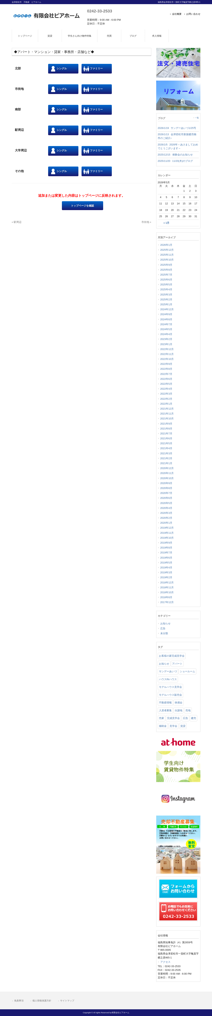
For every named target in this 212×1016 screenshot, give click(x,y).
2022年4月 (166, 388)
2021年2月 (166, 458)
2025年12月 (167, 249)
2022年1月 (166, 403)
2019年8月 (166, 547)
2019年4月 (166, 567)
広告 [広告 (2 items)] (185, 718)
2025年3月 (166, 294)
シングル (58, 69)
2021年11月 (167, 413)
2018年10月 (167, 592)
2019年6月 (166, 557)
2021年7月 (166, 433)
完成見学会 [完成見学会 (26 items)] (173, 718)
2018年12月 (167, 582)
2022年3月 (166, 393)
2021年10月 (167, 418)
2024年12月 (167, 309)
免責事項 (19, 1000)
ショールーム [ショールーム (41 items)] (187, 671)
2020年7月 (166, 493)
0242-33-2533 (99, 11)
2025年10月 (167, 259)
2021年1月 (166, 463)
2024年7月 (166, 324)
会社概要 (177, 14)
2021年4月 (166, 448)
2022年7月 (166, 374)
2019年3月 (166, 572)
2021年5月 (166, 443)
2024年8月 (166, 319)
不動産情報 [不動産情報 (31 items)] (165, 702)
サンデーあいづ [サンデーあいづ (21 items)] (168, 671)
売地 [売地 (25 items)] (188, 710)
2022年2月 (166, 398)
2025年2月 (166, 299)
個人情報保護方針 (41, 1000)
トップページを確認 (82, 205)
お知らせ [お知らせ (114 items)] (164, 663)
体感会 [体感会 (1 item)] (178, 702)
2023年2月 (166, 339)
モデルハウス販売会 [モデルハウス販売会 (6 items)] (170, 694)
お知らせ (165, 623)
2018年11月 (167, 587)
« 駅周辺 (17, 222)
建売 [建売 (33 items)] (193, 718)
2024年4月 (166, 334)
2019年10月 (167, 537)
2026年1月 (166, 244)
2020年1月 (166, 522)
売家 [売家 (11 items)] (161, 718)
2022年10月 (167, 359)
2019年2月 (166, 577)
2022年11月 (167, 354)
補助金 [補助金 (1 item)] (163, 726)
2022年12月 (167, 349)
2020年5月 (166, 503)
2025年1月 (166, 304)
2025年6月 (166, 279)
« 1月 (166, 223)
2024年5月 (166, 329)
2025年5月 (166, 284)
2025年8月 (166, 269)
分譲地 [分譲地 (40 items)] (178, 710)
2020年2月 (166, 517)
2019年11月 (167, 532)
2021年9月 (166, 423)
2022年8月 (166, 368)
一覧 (197, 118)
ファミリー (93, 69)
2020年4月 (166, 508)
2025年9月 (166, 264)
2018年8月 (166, 597)
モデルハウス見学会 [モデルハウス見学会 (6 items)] (170, 686)
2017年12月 (167, 602)
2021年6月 (166, 438)
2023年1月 (166, 344)
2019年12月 (167, 527)
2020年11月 (167, 473)
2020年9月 (166, 483)
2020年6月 (166, 497)
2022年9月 (166, 363)
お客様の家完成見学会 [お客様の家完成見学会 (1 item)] (171, 655)
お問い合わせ (193, 14)
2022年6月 (166, 378)
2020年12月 (167, 468)
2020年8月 (166, 488)
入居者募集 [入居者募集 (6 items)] (165, 710)
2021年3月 (166, 453)
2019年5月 (166, 562)
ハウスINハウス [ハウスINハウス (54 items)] (168, 679)
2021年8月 (166, 428)
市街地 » (146, 222)
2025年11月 (167, 254)
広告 (162, 628)
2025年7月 (166, 274)
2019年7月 (166, 552)
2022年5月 (166, 383)
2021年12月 (167, 408)
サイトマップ (67, 1000)
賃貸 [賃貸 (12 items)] (182, 726)
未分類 (164, 633)
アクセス (165, 961)
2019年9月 (166, 542)
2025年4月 (166, 289)
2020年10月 (167, 478)
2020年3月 (166, 512)
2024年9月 (166, 314)
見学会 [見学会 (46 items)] (173, 726)
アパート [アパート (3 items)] (177, 663)
